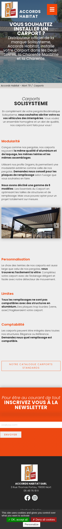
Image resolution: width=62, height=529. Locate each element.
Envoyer (10, 434)
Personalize (32, 524)
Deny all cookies (44, 519)
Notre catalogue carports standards (31, 365)
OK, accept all (18, 519)
